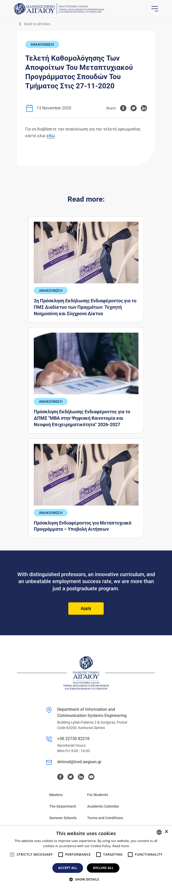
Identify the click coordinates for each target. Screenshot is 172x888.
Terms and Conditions (105, 818)
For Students (97, 795)
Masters (56, 795)
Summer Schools (63, 818)
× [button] (166, 832)
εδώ (51, 135)
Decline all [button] (103, 868)
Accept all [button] (67, 868)
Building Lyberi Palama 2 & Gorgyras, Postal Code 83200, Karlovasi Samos (92, 725)
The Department (62, 806)
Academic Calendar (103, 806)
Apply (86, 608)
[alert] (86, 857)
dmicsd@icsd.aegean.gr (79, 761)
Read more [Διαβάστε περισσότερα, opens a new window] (120, 846)
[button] (86, 879)
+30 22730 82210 (73, 738)
